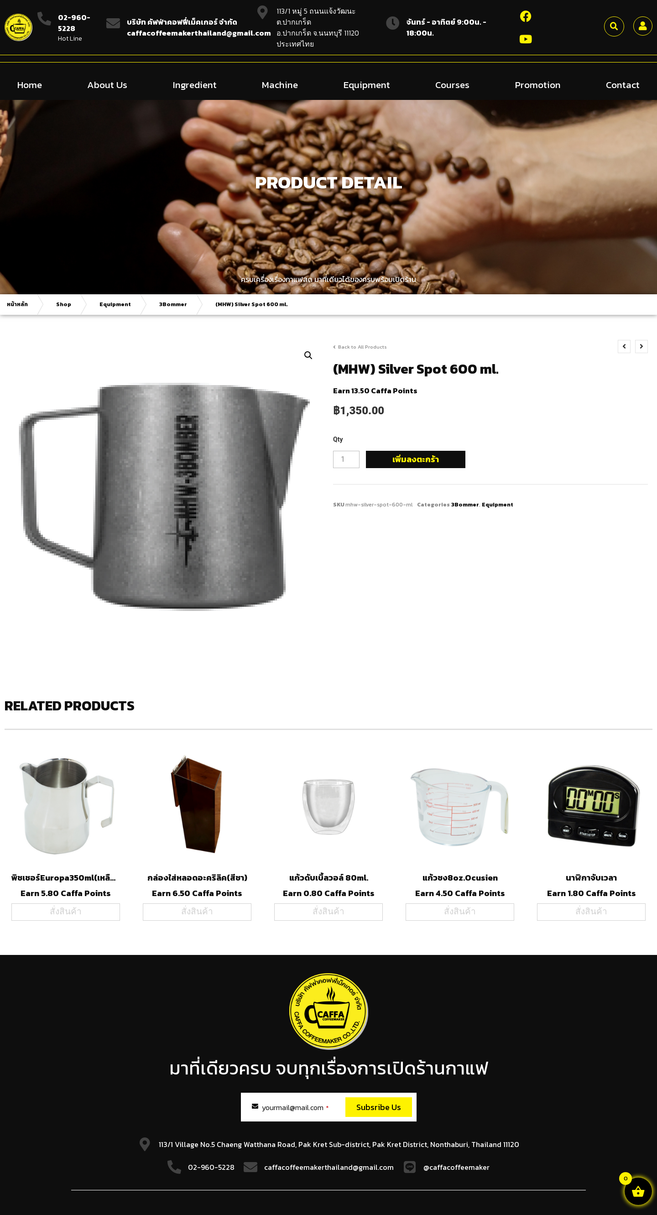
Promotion (538, 84)
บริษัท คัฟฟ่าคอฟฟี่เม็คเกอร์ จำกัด (182, 21)
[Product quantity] (346, 459)
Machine (280, 84)
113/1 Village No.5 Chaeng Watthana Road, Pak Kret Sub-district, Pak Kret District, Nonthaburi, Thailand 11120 (339, 1143)
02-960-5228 (74, 23)
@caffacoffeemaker (456, 1166)
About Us (107, 84)
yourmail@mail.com (295, 1107)
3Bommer (173, 304)
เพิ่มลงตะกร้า (415, 459)
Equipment (367, 84)
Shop (63, 304)
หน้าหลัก (17, 304)
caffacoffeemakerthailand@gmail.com (329, 1166)
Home (29, 84)
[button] (614, 26)
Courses (452, 84)
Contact (623, 84)
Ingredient (195, 84)
